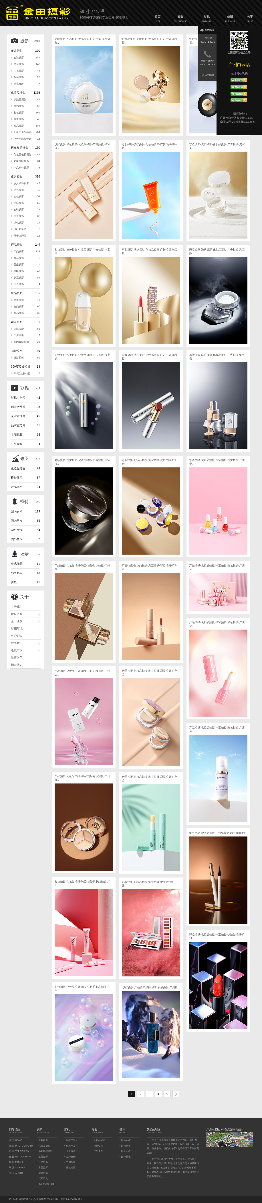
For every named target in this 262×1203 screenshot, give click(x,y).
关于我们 (17, 606)
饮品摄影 (27, 313)
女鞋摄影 (27, 209)
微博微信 (17, 657)
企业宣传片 (18, 416)
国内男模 (17, 520)
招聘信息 (17, 664)
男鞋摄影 (27, 203)
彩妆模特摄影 (27, 161)
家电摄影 (27, 271)
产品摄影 (17, 244)
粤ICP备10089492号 (72, 1199)
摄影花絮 (27, 358)
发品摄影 (27, 126)
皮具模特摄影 (27, 183)
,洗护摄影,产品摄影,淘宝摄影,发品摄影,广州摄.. (150, 987)
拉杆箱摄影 (27, 229)
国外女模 (17, 530)
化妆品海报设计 (27, 139)
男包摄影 (27, 190)
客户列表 (17, 635)
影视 (207, 19)
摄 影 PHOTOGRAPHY (21, 1145)
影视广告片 (18, 397)
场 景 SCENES (17, 1167)
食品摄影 (17, 293)
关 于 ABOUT (16, 1173)
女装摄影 (27, 57)
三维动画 (17, 443)
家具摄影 (27, 258)
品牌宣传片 (18, 425)
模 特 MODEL (16, 1162)
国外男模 (17, 539)
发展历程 (17, 614)
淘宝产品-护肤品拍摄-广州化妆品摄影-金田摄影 (218, 832)
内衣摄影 (27, 71)
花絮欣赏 (17, 350)
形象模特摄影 (19, 147)
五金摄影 (27, 264)
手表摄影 (27, 284)
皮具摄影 (17, 176)
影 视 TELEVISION (19, 1151)
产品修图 (17, 486)
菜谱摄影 (27, 300)
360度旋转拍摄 (20, 366)
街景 (14, 582)
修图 (230, 19)
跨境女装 (27, 84)
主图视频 (17, 434)
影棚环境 (17, 628)
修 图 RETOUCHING (20, 1156)
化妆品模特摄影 (27, 154)
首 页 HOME (15, 1140)
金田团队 (17, 621)
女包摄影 (27, 196)
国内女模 (17, 511)
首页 (157, 19)
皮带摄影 (27, 216)
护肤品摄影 (27, 99)
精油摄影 (27, 106)
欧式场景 (17, 563)
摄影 (180, 19)
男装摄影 (27, 64)
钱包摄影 (27, 222)
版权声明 (17, 650)
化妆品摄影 (18, 92)
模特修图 (17, 477)
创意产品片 (18, 406)
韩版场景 (17, 573)
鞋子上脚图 (27, 236)
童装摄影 (27, 77)
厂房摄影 (27, 335)
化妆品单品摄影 (27, 132)
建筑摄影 (17, 321)
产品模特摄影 (27, 167)
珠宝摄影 (27, 277)
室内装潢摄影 (27, 342)
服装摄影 (17, 50)
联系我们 (17, 643)
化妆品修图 (18, 468)
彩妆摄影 (27, 112)
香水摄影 (27, 119)
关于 (250, 19)
